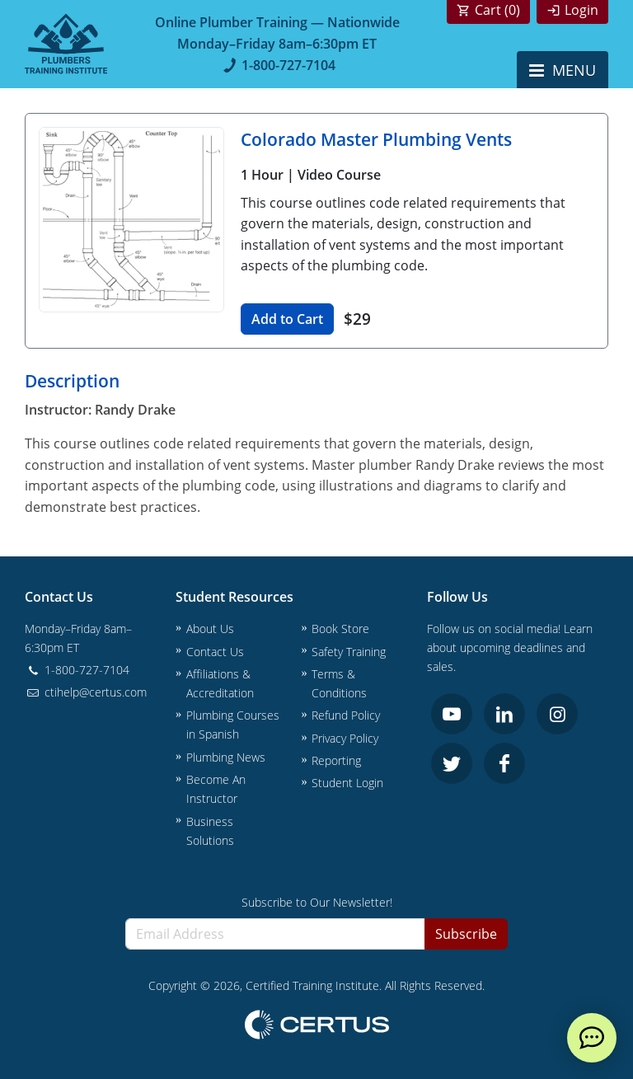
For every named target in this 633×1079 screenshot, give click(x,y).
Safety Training (349, 651)
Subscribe (466, 934)
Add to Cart (287, 319)
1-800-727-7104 (277, 65)
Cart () (497, 10)
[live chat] (592, 1038)
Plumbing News (225, 757)
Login (581, 10)
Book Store (340, 628)
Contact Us (215, 651)
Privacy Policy (345, 738)
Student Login (347, 782)
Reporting (336, 760)
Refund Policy (346, 715)
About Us (210, 628)
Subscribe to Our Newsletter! (316, 902)
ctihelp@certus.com (86, 692)
